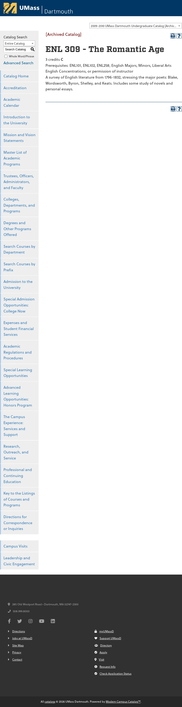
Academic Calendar (11, 102)
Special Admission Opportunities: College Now (19, 304)
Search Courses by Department (19, 249)
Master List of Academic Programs (15, 158)
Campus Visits (15, 546)
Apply (100, 652)
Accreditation (15, 87)
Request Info (104, 666)
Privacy (16, 652)
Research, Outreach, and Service (15, 452)
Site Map (18, 645)
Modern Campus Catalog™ (123, 701)
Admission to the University (18, 284)
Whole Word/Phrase (21, 56)
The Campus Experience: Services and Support (14, 425)
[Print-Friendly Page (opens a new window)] (173, 35)
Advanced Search (18, 62)
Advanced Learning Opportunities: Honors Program (17, 396)
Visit (99, 659)
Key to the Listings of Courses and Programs (19, 499)
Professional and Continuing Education (17, 475)
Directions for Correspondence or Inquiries (17, 522)
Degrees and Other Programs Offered (17, 228)
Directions (18, 631)
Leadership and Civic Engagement (19, 560)
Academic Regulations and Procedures (17, 352)
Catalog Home (16, 76)
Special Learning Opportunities (17, 372)
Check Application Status (112, 673)
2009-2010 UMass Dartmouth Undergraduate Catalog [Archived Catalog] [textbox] (136, 26)
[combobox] (135, 25)
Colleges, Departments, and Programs (19, 205)
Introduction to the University (16, 119)
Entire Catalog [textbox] (15, 43)
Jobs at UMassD (22, 638)
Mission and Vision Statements (19, 137)
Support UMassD (107, 638)
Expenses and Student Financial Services (18, 328)
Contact (17, 659)
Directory (103, 645)
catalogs (50, 701)
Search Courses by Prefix (19, 266)
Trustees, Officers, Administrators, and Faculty (18, 181)
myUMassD (104, 631)
